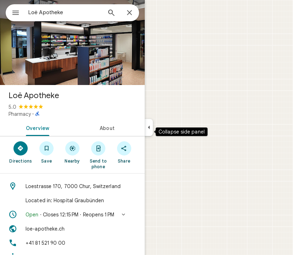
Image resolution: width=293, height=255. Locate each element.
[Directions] (21, 152)
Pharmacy (20, 114)
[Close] (129, 13)
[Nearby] (72, 152)
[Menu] (16, 13)
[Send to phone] (98, 155)
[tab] (36, 127)
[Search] (111, 13)
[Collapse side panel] (149, 127)
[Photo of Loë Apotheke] (72, 42)
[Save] (47, 152)
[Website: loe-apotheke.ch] (72, 229)
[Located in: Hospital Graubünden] (72, 200)
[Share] (124, 152)
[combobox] (64, 12)
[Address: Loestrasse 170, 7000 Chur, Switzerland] (72, 186)
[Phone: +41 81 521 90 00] (72, 243)
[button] (72, 215)
